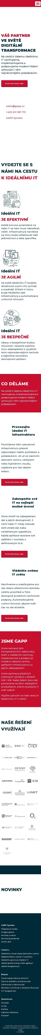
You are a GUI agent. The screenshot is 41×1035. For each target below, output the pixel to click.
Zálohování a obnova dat (13, 985)
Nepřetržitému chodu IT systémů (16, 957)
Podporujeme (7, 932)
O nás (4, 1006)
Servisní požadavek (10, 939)
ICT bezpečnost (8, 991)
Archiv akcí (6, 942)
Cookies (21, 1032)
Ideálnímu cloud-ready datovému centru (20, 954)
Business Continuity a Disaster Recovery (20, 988)
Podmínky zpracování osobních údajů (20, 1026)
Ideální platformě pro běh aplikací (17, 963)
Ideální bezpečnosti (10, 966)
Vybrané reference (9, 1012)
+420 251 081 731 (16, 112)
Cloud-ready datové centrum (14, 978)
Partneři (5, 1016)
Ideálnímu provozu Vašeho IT (14, 960)
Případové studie (9, 929)
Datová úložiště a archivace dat (16, 981)
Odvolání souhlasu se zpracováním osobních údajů (20, 1029)
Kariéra (4, 1009)
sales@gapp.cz (15, 106)
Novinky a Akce (8, 935)
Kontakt (5, 1003)
